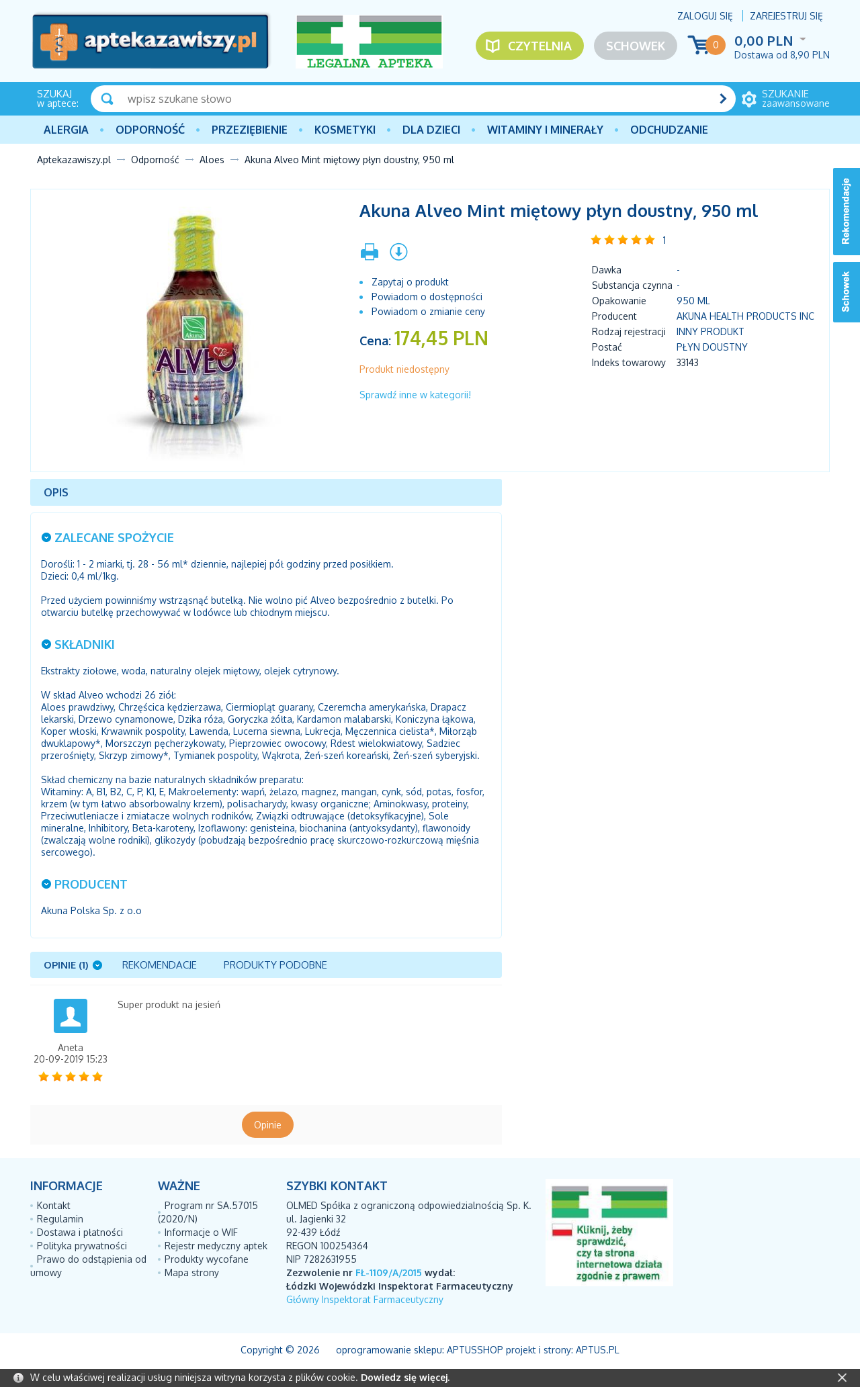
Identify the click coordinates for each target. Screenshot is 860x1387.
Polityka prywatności (82, 1245)
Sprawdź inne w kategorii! (415, 394)
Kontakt (54, 1205)
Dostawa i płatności (80, 1232)
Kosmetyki (345, 129)
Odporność (150, 129)
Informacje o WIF (201, 1232)
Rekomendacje (159, 964)
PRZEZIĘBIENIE (250, 129)
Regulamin (60, 1218)
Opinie (268, 1124)
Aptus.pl (597, 1349)
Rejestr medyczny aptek (216, 1245)
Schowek (635, 45)
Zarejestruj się (786, 15)
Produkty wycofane (207, 1259)
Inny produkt (710, 331)
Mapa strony (192, 1272)
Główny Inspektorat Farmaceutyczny (364, 1299)
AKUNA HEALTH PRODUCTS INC (745, 316)
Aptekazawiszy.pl (74, 159)
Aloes (212, 159)
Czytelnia (540, 45)
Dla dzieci (431, 129)
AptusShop (475, 1349)
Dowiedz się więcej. (405, 1377)
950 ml (693, 300)
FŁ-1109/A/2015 (388, 1272)
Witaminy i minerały (545, 129)
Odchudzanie (669, 129)
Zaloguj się (705, 15)
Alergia (66, 129)
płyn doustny (712, 347)
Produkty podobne (275, 964)
